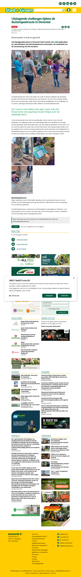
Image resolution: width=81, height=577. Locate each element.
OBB (56, 42)
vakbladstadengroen (66, 546)
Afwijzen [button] (49, 296)
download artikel (22, 240)
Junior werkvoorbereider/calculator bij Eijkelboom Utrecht (30, 343)
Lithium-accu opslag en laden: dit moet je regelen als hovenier (60, 456)
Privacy (34, 557)
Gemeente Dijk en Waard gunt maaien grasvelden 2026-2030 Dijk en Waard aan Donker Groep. (54, 377)
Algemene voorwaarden (40, 552)
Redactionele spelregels (40, 550)
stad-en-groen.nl (38, 571)
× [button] (74, 278)
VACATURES (16, 318)
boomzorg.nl (50, 571)
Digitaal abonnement (38, 543)
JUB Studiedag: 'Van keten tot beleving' (29, 376)
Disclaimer (35, 554)
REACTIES (15, 231)
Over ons (35, 534)
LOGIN (15, 227)
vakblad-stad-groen (66, 543)
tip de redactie (21, 249)
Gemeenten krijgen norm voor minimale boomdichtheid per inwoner (59, 440)
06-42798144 (64, 540)
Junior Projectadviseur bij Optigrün (29, 329)
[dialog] (40, 288)
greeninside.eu (45, 573)
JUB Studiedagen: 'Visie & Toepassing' (29, 390)
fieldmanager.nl (15, 571)
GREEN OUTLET (48, 318)
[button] (14, 296)
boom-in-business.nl (31, 573)
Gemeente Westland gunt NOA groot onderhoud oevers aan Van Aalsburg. (53, 393)
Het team (35, 548)
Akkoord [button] (64, 296)
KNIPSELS (15, 435)
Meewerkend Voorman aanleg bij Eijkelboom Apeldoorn (28, 336)
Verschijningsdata (37, 563)
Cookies (34, 559)
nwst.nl (53, 573)
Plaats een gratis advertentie (50, 326)
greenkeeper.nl (27, 571)
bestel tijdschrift (22, 244)
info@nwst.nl (64, 534)
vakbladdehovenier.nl (62, 571)
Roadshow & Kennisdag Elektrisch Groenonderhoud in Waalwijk (30, 383)
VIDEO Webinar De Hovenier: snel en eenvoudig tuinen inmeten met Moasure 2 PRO (60, 448)
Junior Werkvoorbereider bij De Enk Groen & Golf (29, 322)
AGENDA (15, 372)
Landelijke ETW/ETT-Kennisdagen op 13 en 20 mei (30, 404)
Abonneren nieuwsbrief (39, 545)
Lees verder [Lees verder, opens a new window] (26, 291)
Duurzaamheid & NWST (39, 536)
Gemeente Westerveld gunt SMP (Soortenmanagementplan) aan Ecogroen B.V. (54, 399)
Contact (34, 541)
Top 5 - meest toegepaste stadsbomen (59, 472)
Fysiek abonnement (38, 539)
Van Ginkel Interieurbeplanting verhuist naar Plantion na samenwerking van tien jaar (60, 464)
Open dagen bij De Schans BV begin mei (30, 397)
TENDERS (45, 372)
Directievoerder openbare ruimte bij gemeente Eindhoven (29, 351)
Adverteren (35, 561)
